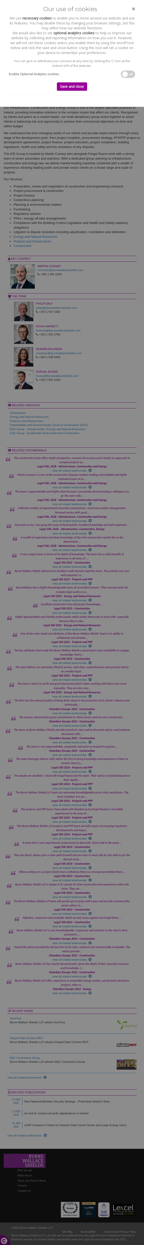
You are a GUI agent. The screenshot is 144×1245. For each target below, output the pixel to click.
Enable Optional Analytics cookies (34, 74)
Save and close (72, 86)
